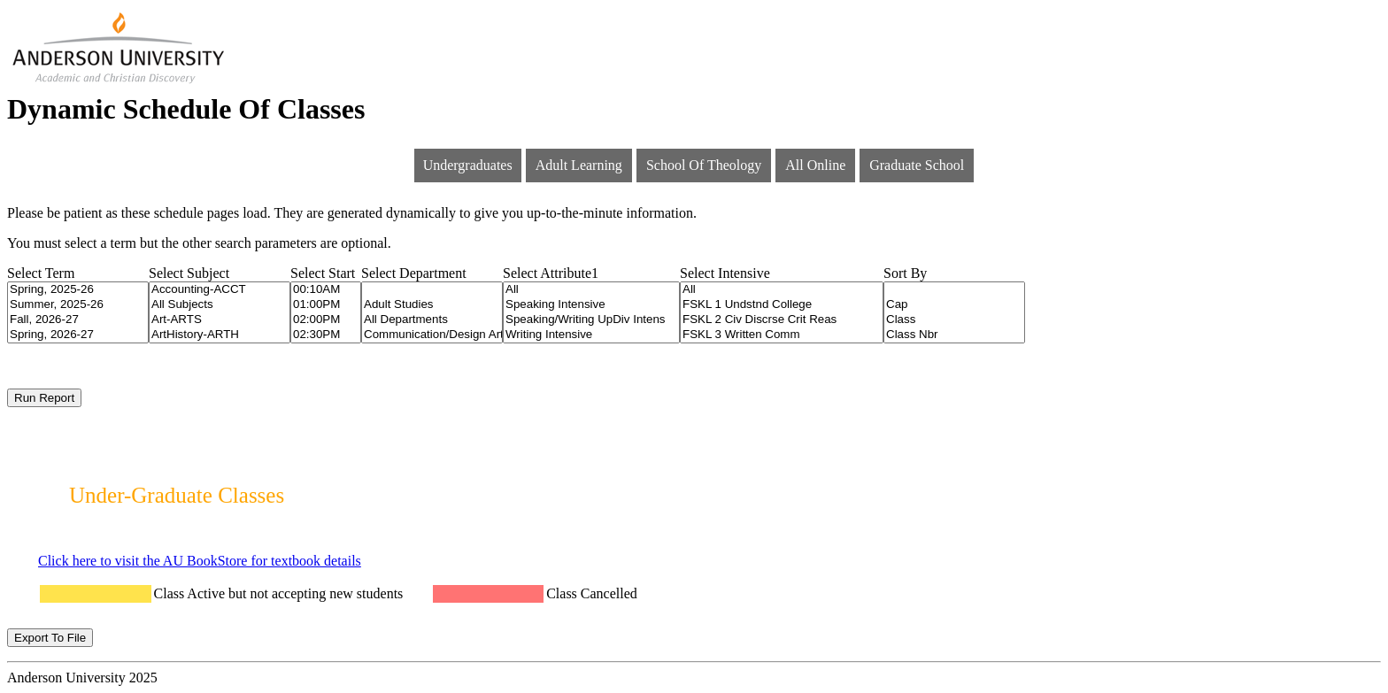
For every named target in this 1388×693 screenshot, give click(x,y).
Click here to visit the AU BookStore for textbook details (199, 560)
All (591, 289)
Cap (954, 304)
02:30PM (325, 335)
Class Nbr (954, 335)
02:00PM (325, 319)
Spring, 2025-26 (78, 289)
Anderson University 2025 (82, 677)
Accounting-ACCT (219, 289)
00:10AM (325, 289)
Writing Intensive (591, 335)
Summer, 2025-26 (78, 304)
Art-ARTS (219, 319)
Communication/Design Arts (432, 335)
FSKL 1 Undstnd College (782, 304)
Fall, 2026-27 (78, 319)
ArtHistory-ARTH (219, 335)
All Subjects (219, 304)
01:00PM (325, 304)
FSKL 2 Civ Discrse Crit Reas (782, 319)
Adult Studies (432, 304)
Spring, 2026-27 (78, 335)
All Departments (432, 319)
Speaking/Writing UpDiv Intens (591, 319)
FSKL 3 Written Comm (782, 335)
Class (954, 319)
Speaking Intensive (591, 304)
